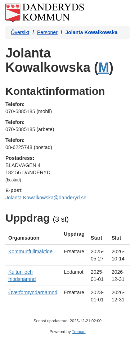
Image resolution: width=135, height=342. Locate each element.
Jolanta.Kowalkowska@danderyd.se (45, 197)
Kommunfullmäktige (30, 251)
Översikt (20, 32)
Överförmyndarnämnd (32, 292)
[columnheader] (33, 236)
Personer (47, 32)
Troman (78, 331)
